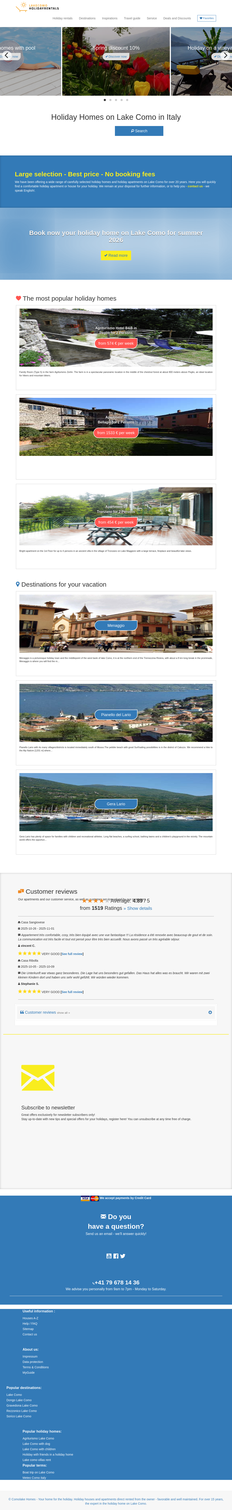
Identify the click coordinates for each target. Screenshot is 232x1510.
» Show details (138, 908)
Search (139, 131)
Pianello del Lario (116, 715)
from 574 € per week (116, 343)
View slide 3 (116, 100)
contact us (195, 186)
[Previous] (7, 55)
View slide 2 (110, 100)
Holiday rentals (63, 18)
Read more (116, 255)
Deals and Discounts (177, 18)
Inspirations (110, 18)
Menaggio (115, 625)
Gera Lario (116, 804)
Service (152, 18)
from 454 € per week (116, 522)
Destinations (87, 18)
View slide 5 (127, 100)
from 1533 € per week (116, 433)
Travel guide (132, 18)
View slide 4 (122, 100)
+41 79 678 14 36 (117, 1282)
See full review (72, 954)
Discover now (116, 56)
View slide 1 (105, 100)
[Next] (225, 55)
